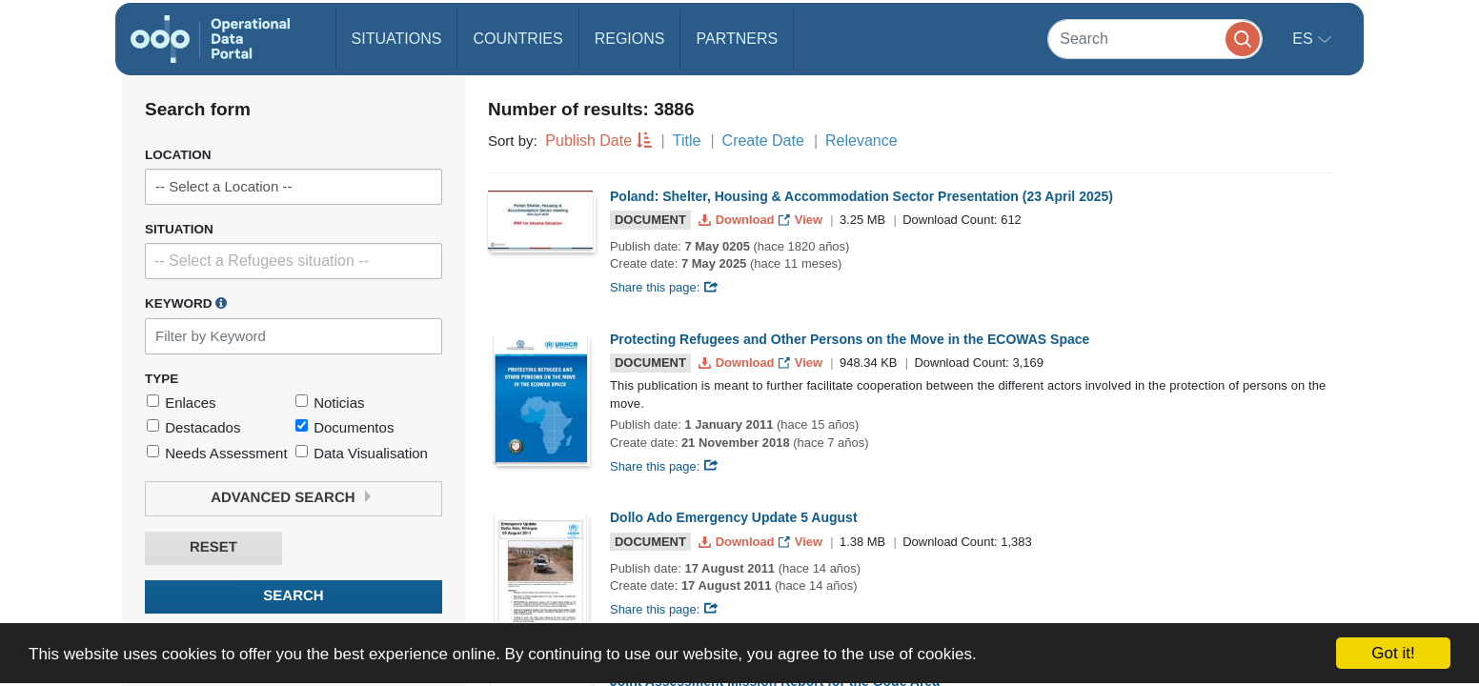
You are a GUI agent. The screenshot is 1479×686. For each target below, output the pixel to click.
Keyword (186, 303)
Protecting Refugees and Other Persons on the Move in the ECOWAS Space (849, 339)
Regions (630, 38)
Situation (179, 229)
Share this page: (664, 287)
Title (687, 140)
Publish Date (588, 140)
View (802, 219)
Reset (213, 547)
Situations (397, 38)
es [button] (1304, 38)
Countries (517, 38)
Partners (737, 38)
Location (178, 155)
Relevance (861, 140)
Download (738, 219)
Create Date (763, 140)
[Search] (1155, 38)
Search (293, 596)
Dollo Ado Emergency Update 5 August (734, 517)
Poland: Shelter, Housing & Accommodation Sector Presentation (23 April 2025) (861, 196)
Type (161, 379)
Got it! (1392, 653)
